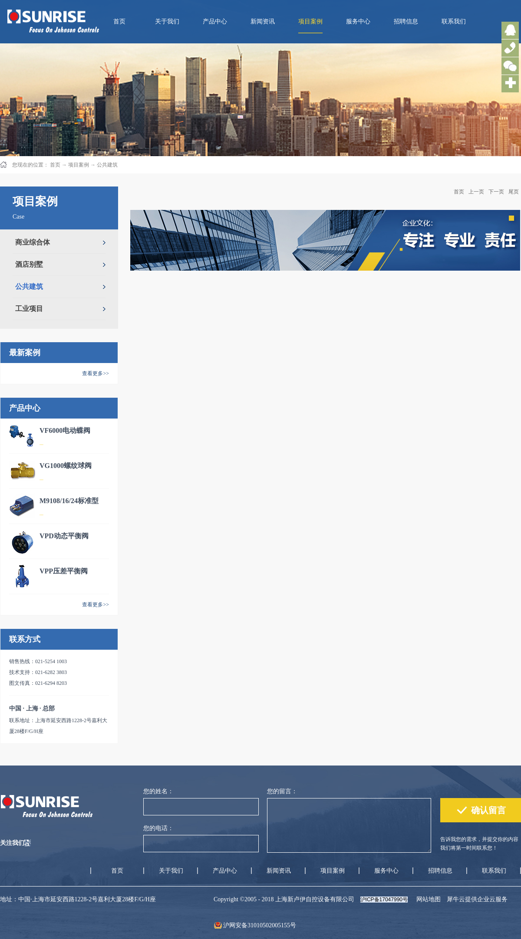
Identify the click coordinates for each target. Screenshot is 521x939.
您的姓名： (158, 791)
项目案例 (78, 165)
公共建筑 (107, 165)
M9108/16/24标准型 (69, 500)
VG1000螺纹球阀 (66, 465)
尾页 (513, 192)
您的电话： (158, 828)
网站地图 (427, 899)
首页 (119, 21)
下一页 (496, 192)
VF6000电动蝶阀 (65, 430)
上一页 (476, 192)
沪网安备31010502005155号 (259, 925)
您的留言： (282, 791)
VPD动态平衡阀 (64, 536)
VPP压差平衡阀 (64, 571)
